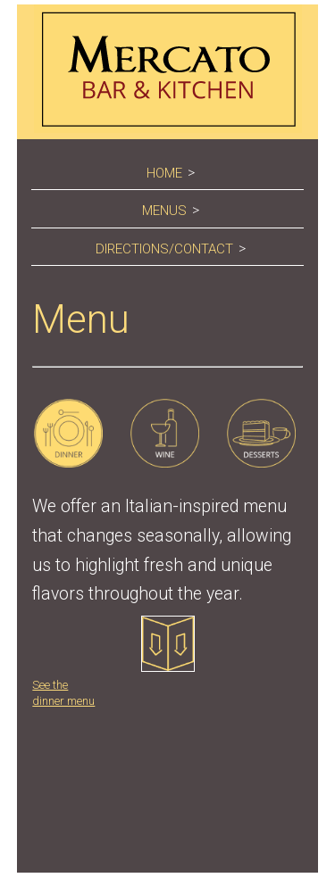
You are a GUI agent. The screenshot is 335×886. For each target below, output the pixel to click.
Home (164, 173)
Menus (164, 211)
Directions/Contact (164, 249)
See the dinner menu (113, 662)
